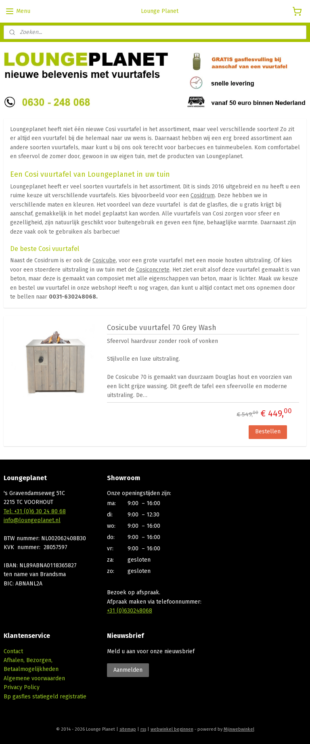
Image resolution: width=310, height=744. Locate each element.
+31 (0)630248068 (129, 610)
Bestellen (268, 431)
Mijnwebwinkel (239, 729)
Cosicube (104, 260)
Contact (13, 651)
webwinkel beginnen (172, 729)
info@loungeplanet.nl (32, 520)
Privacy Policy (22, 687)
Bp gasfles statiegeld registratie (45, 696)
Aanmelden (127, 670)
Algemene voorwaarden (34, 678)
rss (143, 729)
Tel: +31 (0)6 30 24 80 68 (35, 511)
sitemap (127, 729)
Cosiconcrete (153, 269)
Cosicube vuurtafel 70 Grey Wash (161, 327)
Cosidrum (203, 195)
